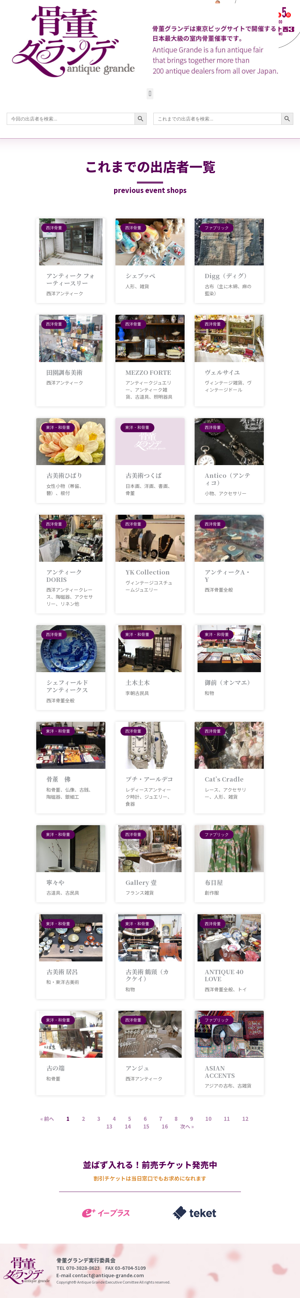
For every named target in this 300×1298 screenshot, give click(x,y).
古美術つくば (144, 475)
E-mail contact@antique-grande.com (100, 1275)
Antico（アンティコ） (227, 479)
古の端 (55, 1067)
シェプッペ (140, 275)
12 (245, 1118)
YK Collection (148, 571)
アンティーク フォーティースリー (70, 279)
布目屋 (214, 882)
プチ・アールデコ (149, 779)
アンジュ (137, 1067)
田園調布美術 (64, 372)
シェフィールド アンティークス (67, 686)
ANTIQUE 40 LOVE (224, 975)
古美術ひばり (64, 475)
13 (109, 1126)
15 (146, 1126)
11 (227, 1118)
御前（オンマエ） (229, 682)
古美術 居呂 (62, 971)
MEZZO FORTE (148, 372)
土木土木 (138, 682)
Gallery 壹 (141, 882)
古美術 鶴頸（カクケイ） (147, 975)
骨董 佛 (58, 779)
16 (165, 1126)
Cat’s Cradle (224, 779)
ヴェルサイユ (222, 372)
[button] (150, 93)
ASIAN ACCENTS (220, 1071)
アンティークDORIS (64, 575)
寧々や (55, 882)
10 (208, 1118)
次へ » (187, 1126)
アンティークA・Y (228, 575)
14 (128, 1126)
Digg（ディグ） (227, 275)
